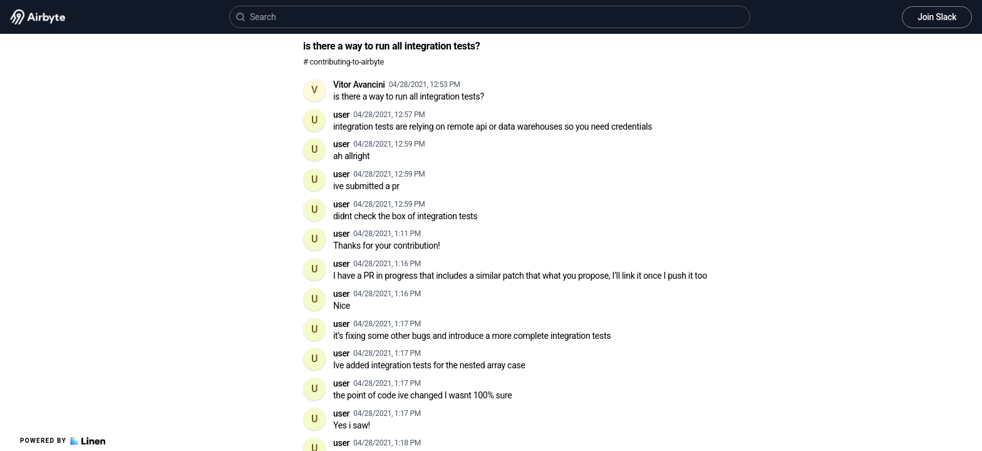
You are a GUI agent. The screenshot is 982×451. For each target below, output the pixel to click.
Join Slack (936, 17)
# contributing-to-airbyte (343, 61)
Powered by (62, 441)
